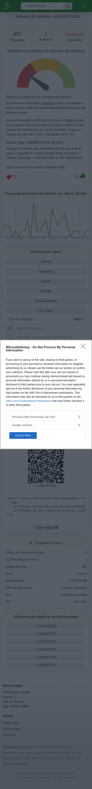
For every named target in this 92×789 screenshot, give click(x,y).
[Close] (84, 347)
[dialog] (46, 394)
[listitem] (46, 417)
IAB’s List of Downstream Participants (28, 400)
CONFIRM (23, 435)
